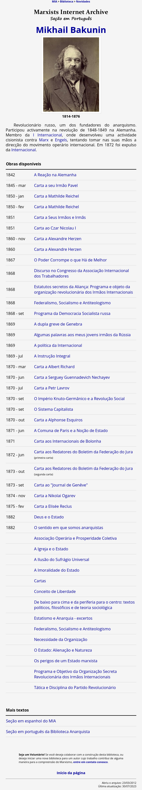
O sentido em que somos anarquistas (68, 527)
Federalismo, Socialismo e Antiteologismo (72, 303)
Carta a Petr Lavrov (51, 388)
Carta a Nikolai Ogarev (54, 495)
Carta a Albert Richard (54, 366)
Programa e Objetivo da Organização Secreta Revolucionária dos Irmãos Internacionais (75, 674)
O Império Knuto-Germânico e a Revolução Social (79, 398)
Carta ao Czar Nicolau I (55, 228)
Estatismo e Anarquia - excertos (63, 618)
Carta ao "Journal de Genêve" (61, 485)
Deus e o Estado (49, 517)
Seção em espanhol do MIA (31, 721)
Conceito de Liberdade (55, 591)
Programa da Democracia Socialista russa (72, 313)
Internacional (23, 150)
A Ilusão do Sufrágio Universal (61, 559)
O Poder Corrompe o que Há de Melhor (70, 260)
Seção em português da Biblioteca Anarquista (48, 731)
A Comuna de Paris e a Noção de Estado (71, 430)
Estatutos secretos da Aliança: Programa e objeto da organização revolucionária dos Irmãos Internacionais (83, 289)
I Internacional (47, 135)
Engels (61, 140)
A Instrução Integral (52, 356)
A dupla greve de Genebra (58, 324)
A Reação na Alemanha (55, 175)
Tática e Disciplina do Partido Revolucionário (75, 687)
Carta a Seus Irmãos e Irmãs (60, 217)
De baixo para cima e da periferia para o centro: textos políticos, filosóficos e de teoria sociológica (84, 604)
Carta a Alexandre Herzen (57, 238)
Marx (43, 140)
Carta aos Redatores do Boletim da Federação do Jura (83, 452)
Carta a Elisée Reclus (53, 506)
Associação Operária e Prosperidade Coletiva (75, 538)
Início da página (71, 772)
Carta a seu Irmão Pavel (56, 185)
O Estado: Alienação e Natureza (63, 650)
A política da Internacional (58, 345)
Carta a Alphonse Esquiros (58, 420)
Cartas (40, 581)
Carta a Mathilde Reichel (56, 196)
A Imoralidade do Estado (56, 570)
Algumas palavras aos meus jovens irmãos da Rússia (82, 334)
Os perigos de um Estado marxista (65, 660)
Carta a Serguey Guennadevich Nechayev (72, 377)
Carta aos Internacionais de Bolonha (67, 441)
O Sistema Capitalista (53, 409)
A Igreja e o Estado (51, 549)
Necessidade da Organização (60, 639)
